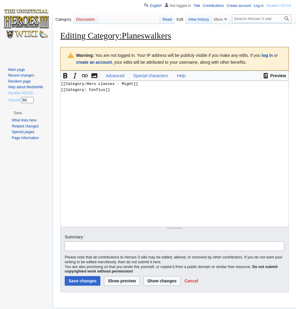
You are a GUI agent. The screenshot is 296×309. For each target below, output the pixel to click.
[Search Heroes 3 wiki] (261, 18)
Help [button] (181, 75)
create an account (94, 62)
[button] (274, 75)
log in (267, 55)
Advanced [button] (115, 75)
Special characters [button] (150, 75)
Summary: (74, 237)
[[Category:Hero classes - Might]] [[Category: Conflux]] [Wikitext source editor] (175, 153)
